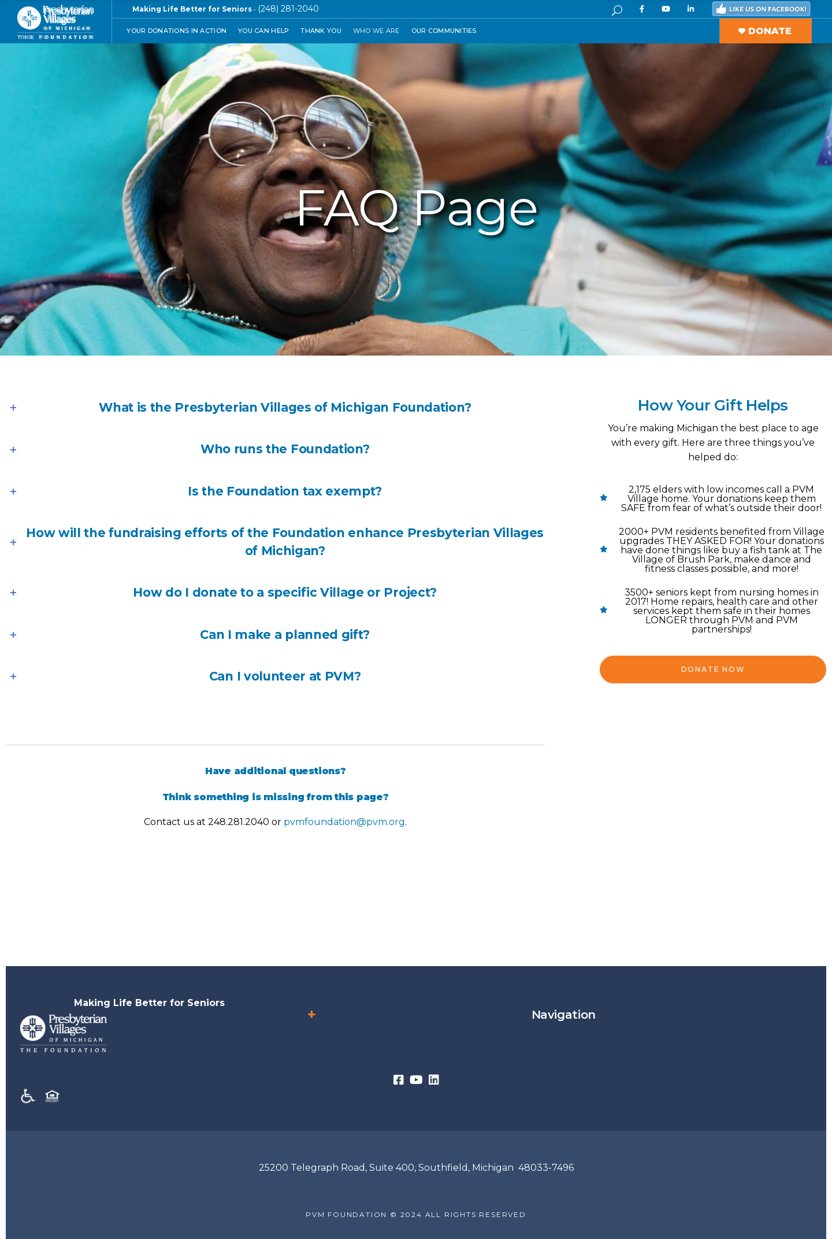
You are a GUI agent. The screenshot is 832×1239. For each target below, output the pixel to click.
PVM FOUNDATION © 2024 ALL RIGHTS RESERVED (416, 1214)
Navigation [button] (450, 1015)
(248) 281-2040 (288, 8)
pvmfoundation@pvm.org (344, 821)
